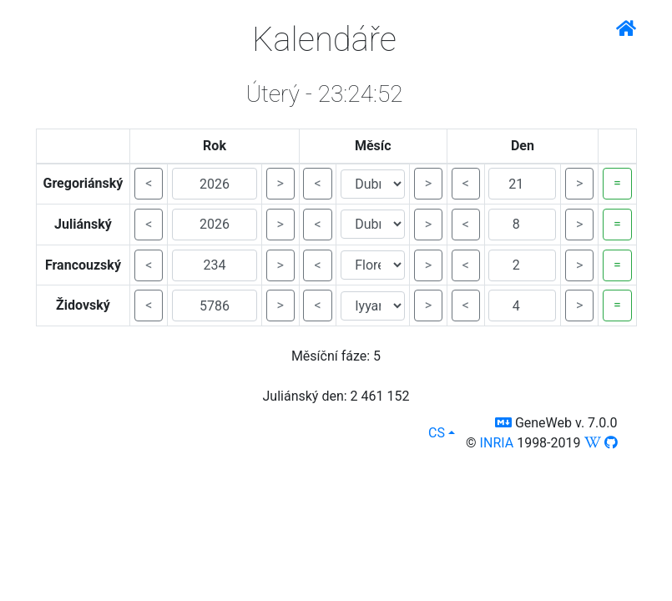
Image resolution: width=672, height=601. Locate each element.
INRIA (497, 443)
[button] (503, 423)
